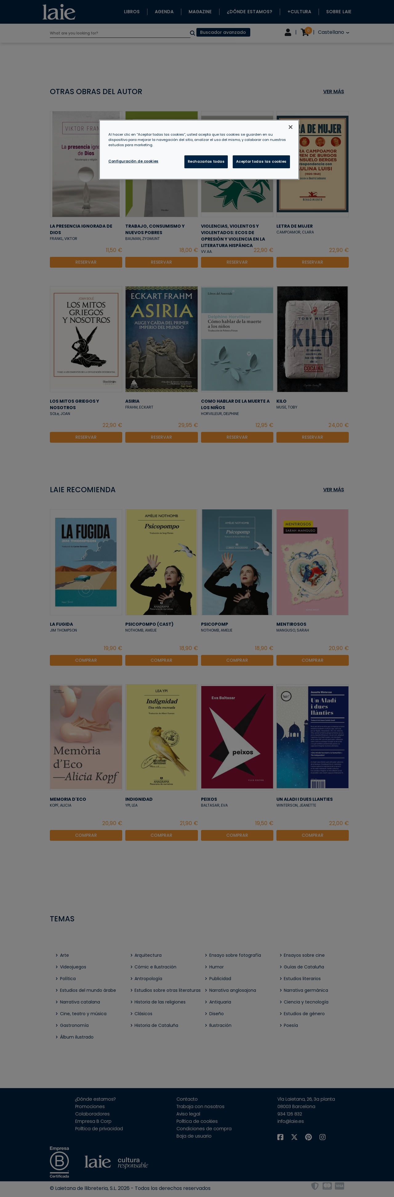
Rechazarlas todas (206, 161)
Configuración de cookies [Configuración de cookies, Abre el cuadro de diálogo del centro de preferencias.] (133, 161)
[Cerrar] (290, 127)
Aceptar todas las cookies (261, 161)
